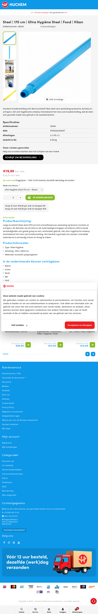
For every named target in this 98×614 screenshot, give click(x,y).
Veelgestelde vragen (11, 416)
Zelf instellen (19, 325)
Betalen (5, 386)
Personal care (8, 461)
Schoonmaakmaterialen (12, 474)
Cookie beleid (8, 403)
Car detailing (7, 465)
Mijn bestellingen (9, 447)
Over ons (6, 395)
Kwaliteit (6, 390)
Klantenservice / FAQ (11, 373)
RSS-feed (6, 428)
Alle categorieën (9, 495)
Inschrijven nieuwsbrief (14, 530)
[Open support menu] (93, 601)
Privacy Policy (8, 407)
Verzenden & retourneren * (14, 378)
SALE (4, 486)
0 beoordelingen (48, 26)
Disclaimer (6, 382)
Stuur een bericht (10, 516)
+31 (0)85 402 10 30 (10, 512)
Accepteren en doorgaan (80, 325)
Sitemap (5, 399)
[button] (93, 354)
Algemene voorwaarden (12, 412)
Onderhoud (7, 482)
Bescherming (7, 491)
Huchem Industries (10, 424)
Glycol (5, 478)
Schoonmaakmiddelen (12, 469)
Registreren (7, 443)
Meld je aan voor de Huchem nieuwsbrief (20, 420)
